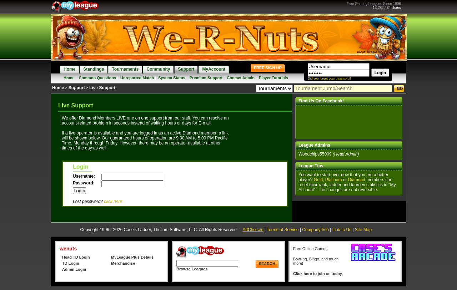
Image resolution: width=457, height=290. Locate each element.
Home (69, 78)
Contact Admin (241, 78)
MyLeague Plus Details (132, 257)
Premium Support (206, 78)
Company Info (315, 229)
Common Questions (97, 78)
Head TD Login (76, 257)
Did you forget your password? (329, 78)
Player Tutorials (273, 78)
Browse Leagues (191, 269)
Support (77, 87)
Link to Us (341, 229)
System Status (171, 78)
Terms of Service (282, 229)
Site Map (363, 229)
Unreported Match (137, 78)
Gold (318, 179)
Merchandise (123, 263)
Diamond (356, 179)
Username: (84, 176)
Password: (84, 182)
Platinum (333, 179)
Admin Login (74, 269)
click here (113, 201)
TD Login (70, 263)
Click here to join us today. (318, 273)
